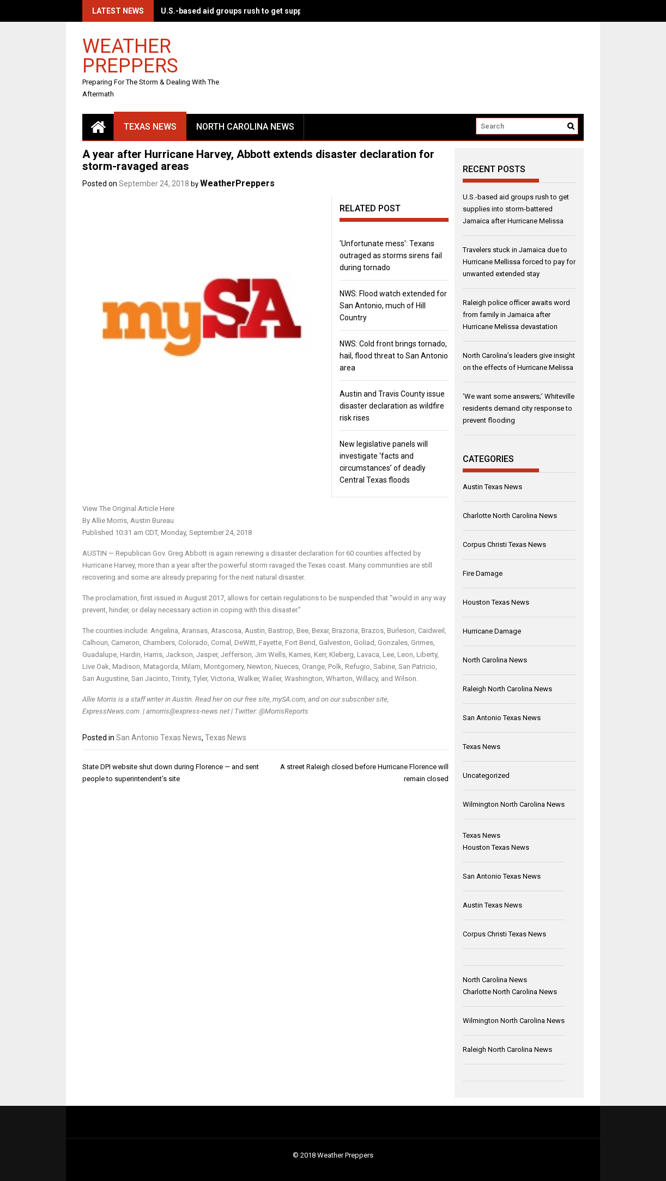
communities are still (399, 565)
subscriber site (365, 699)
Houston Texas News (496, 602)
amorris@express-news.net (187, 711)
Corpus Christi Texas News (504, 544)
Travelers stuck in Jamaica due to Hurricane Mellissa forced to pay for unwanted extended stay (519, 262)
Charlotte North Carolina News (510, 516)
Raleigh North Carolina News (507, 689)
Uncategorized (486, 775)
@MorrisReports (283, 711)
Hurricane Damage (492, 631)
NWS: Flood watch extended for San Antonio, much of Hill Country (393, 305)
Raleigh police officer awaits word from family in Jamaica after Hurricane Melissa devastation (516, 315)
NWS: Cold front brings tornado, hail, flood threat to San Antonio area (394, 355)
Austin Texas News (492, 487)
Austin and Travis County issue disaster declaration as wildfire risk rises (392, 405)
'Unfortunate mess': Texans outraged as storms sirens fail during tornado (391, 255)
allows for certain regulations (273, 598)
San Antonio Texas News (159, 737)
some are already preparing (174, 577)
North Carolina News (245, 126)
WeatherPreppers (237, 183)
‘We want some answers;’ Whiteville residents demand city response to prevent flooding (518, 408)
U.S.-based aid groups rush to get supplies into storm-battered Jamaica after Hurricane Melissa (516, 209)
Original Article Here (143, 508)
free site (257, 699)
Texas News (150, 126)
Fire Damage (482, 573)
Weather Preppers (130, 55)
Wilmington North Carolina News (514, 804)
